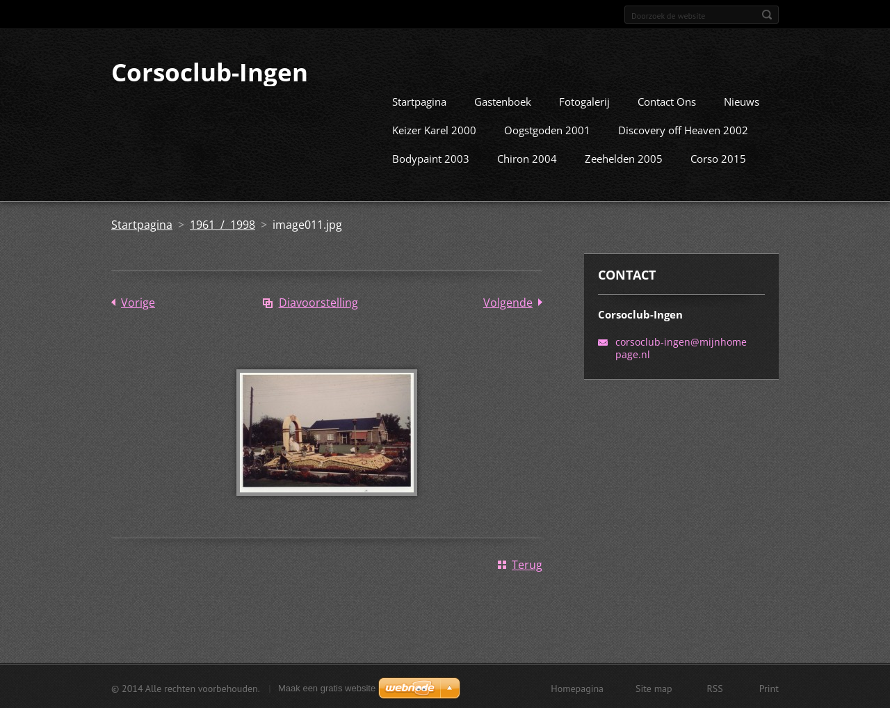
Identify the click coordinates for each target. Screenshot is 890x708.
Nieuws (741, 100)
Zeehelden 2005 (624, 157)
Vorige (138, 301)
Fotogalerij (584, 100)
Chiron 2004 (527, 157)
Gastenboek (502, 100)
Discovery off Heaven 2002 (683, 129)
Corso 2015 (718, 157)
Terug (527, 563)
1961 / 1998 (222, 223)
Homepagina (577, 687)
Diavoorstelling (318, 301)
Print (769, 687)
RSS (715, 687)
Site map (654, 687)
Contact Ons (667, 100)
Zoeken (767, 14)
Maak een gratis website (326, 687)
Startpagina (419, 100)
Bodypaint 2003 (430, 157)
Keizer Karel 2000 (434, 129)
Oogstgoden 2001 (547, 129)
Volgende (508, 301)
